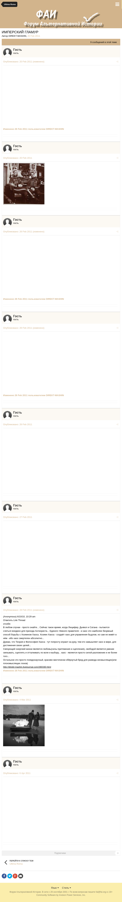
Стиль (66, 889)
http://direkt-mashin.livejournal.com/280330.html (27, 667)
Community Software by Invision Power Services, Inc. (61, 897)
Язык (55, 889)
